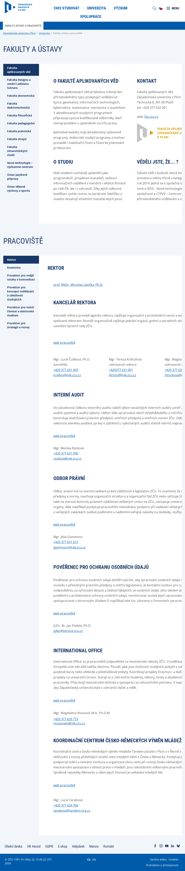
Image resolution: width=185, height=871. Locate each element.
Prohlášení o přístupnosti (162, 865)
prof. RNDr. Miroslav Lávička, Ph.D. (78, 285)
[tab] (21, 70)
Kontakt (108, 846)
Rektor (11, 259)
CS (88, 859)
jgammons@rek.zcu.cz (69, 547)
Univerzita (44, 33)
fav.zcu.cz (151, 117)
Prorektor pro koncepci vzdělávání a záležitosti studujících (20, 293)
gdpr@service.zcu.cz (68, 631)
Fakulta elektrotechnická (18, 105)
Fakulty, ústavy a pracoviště (67, 33)
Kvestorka (14, 267)
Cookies (173, 859)
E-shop (62, 846)
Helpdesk (78, 846)
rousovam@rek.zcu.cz (69, 723)
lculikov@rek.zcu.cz (67, 375)
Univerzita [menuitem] (96, 8)
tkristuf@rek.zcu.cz (122, 375)
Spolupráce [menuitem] (90, 16)
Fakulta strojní (17, 139)
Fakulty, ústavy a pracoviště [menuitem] (23, 25)
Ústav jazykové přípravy (17, 177)
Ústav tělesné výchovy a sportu (18, 188)
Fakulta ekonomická (20, 95)
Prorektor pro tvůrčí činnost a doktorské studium (20, 311)
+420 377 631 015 (65, 542)
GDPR (49, 846)
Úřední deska (13, 846)
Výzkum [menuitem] (120, 8)
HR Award (34, 846)
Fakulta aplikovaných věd (18, 70)
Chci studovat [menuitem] (66, 8)
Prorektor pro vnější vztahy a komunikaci (21, 277)
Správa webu (158, 859)
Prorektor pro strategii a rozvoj (18, 325)
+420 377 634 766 (65, 805)
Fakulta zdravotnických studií (17, 151)
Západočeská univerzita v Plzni (19, 33)
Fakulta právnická (19, 131)
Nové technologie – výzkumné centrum (20, 165)
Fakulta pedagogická (21, 123)
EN (94, 859)
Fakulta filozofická (19, 115)
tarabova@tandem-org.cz (71, 810)
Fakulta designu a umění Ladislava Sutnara (19, 84)
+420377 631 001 (121, 370)
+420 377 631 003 (65, 370)
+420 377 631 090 (65, 453)
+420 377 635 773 (65, 719)
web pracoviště (64, 343)
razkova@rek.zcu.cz (67, 458)
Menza (94, 846)
